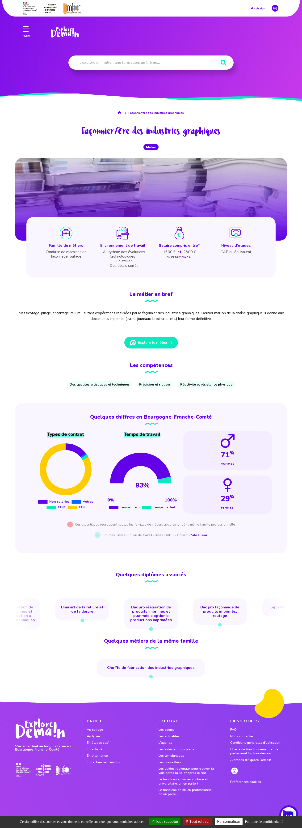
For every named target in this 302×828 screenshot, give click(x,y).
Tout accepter (164, 821)
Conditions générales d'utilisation (255, 743)
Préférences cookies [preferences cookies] (245, 782)
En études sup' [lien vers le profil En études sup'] (98, 743)
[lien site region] (43, 770)
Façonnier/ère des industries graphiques (156, 113)
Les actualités (169, 736)
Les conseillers (170, 762)
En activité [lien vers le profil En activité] (94, 749)
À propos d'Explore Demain (250, 760)
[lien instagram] (234, 771)
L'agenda (165, 743)
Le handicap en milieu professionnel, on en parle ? (186, 792)
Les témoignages (171, 756)
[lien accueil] (120, 113)
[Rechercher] (223, 62)
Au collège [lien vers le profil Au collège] (95, 730)
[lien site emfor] (63, 770)
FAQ (233, 730)
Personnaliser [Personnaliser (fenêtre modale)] (228, 821)
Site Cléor (187, 257)
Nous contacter (241, 736)
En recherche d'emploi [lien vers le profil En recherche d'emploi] (103, 762)
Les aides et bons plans (176, 749)
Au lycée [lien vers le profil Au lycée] (93, 736)
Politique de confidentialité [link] (264, 822)
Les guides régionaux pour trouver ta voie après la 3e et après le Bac (186, 771)
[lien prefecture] (23, 770)
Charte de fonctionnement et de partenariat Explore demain (254, 751)
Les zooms (166, 730)
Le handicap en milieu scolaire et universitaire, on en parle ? (183, 781)
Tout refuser (197, 821)
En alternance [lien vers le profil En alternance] (97, 756)
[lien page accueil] (64, 26)
